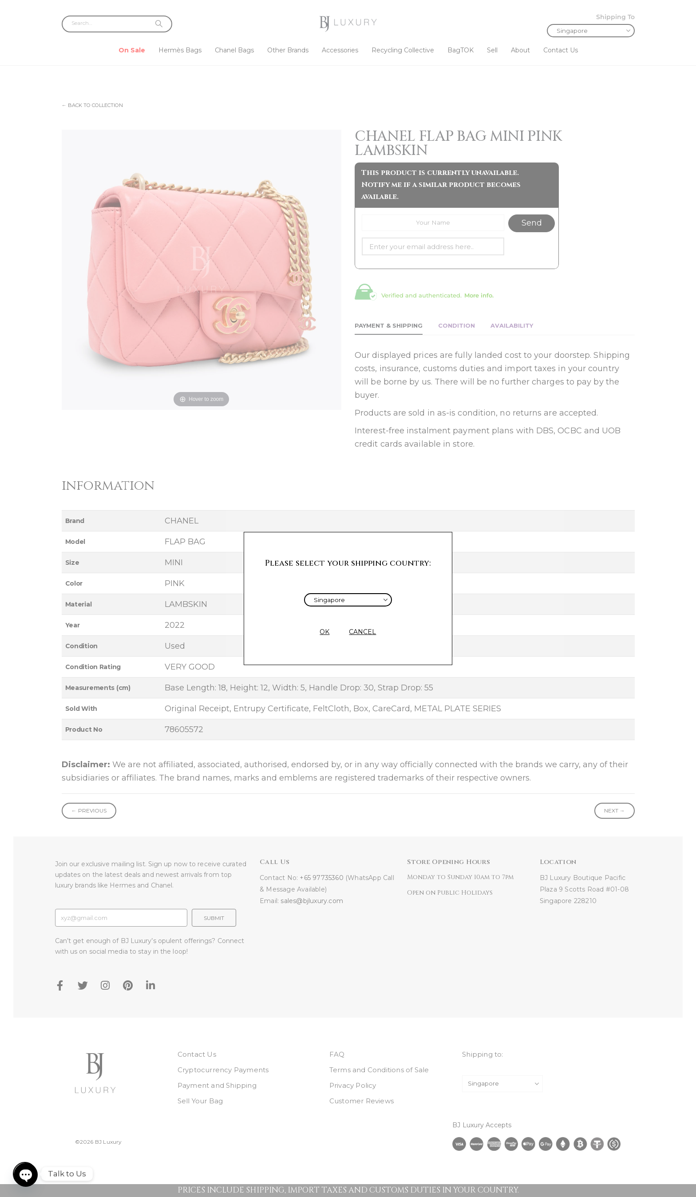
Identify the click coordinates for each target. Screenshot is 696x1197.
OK (324, 632)
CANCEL (362, 632)
